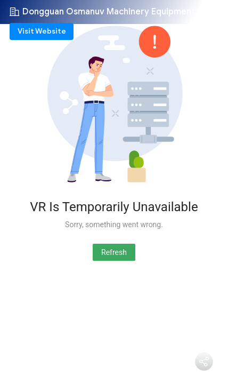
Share (204, 376)
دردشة (165, 366)
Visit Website (42, 31)
